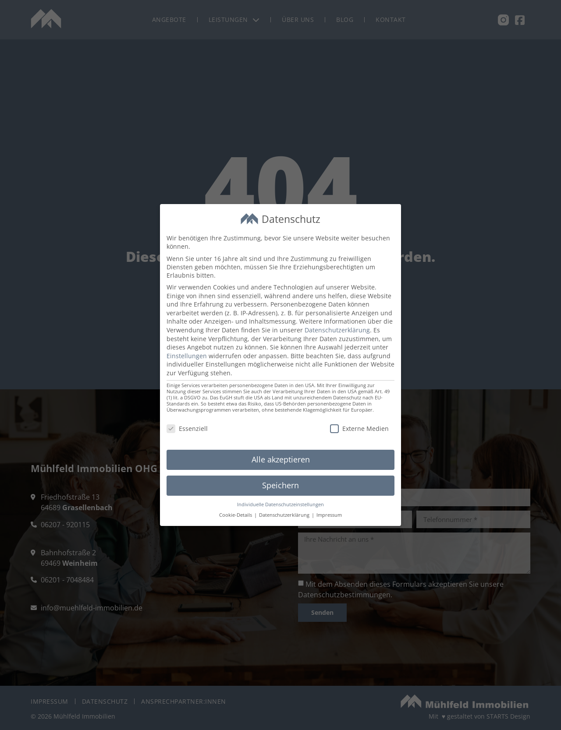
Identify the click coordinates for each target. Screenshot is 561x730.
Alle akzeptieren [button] (281, 459)
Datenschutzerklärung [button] (285, 515)
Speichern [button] (280, 485)
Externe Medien (359, 428)
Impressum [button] (329, 515)
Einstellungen (187, 356)
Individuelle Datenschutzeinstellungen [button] (280, 504)
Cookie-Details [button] (236, 515)
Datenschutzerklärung (337, 330)
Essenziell (187, 428)
